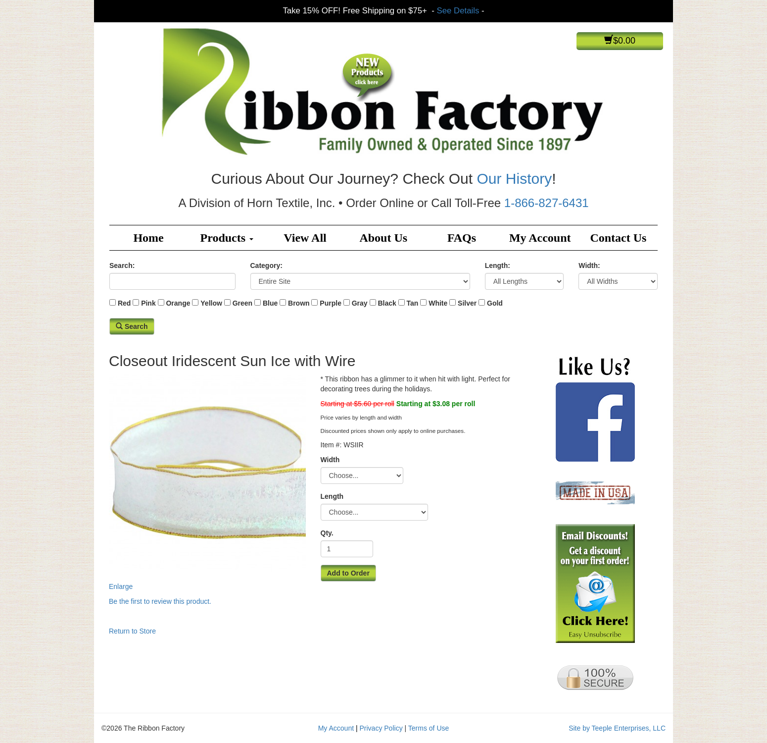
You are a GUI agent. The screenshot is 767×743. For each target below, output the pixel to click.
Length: (497, 265)
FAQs (461, 237)
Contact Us (618, 237)
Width (330, 460)
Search (132, 326)
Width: (589, 265)
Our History (514, 178)
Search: (122, 265)
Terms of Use (428, 728)
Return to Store (132, 631)
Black (387, 303)
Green (242, 303)
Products (227, 237)
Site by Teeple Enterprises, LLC (617, 728)
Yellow (211, 303)
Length (332, 496)
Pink (148, 303)
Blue (270, 303)
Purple (330, 303)
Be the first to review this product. (160, 601)
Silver (467, 303)
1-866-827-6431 (546, 203)
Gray (360, 303)
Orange (178, 303)
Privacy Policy (381, 728)
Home (148, 237)
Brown (299, 303)
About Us (383, 237)
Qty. (327, 533)
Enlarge (207, 482)
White (438, 303)
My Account (540, 237)
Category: (266, 265)
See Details (458, 10)
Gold (495, 303)
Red (124, 303)
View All (305, 237)
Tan (413, 303)
